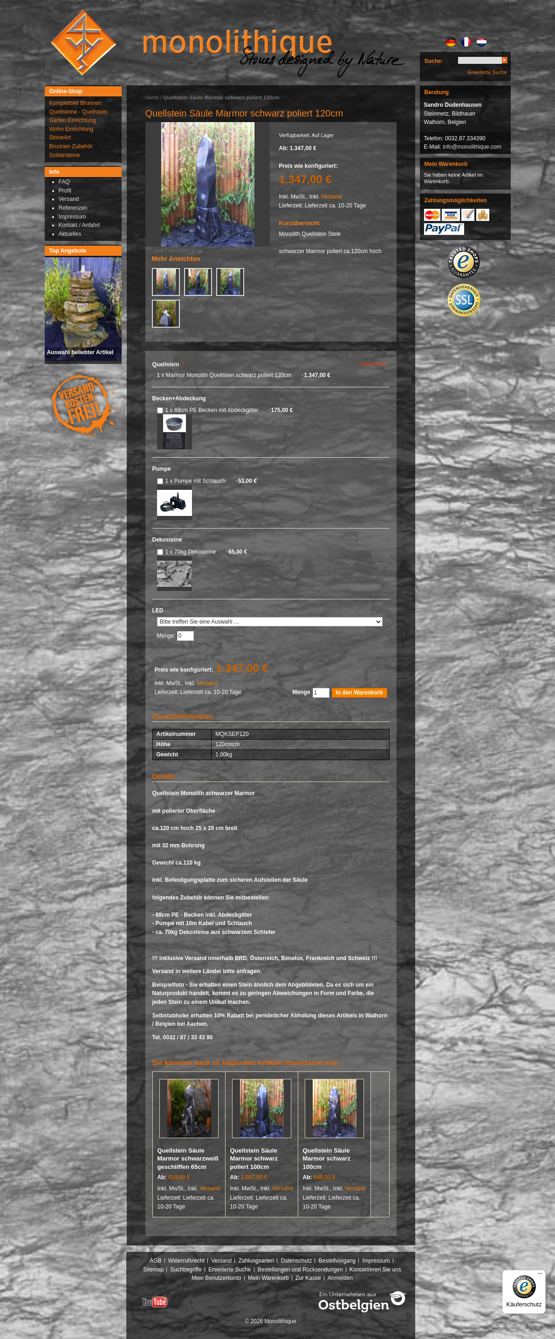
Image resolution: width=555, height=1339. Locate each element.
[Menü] (540, 1275)
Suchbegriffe (186, 1269)
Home (152, 97)
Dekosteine (167, 539)
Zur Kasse (308, 1278)
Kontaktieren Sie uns (375, 1269)
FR (466, 42)
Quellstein (168, 364)
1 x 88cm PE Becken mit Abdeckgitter (229, 410)
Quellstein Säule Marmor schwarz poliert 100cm (254, 1158)
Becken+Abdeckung (179, 398)
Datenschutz (296, 1260)
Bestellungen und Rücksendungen (300, 1269)
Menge (301, 692)
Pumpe (161, 469)
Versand (331, 196)
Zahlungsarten (256, 1260)
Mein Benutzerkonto (216, 1278)
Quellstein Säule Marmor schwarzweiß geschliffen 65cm (188, 1158)
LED (158, 610)
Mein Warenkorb (268, 1278)
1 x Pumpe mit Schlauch (211, 481)
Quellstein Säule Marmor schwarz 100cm (327, 1158)
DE (450, 42)
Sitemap (153, 1269)
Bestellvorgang (337, 1260)
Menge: (167, 635)
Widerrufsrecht (186, 1260)
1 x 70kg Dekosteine (206, 552)
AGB (155, 1260)
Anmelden (340, 1278)
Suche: (434, 61)
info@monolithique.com (472, 147)
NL (481, 42)
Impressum (376, 1260)
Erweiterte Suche (487, 72)
